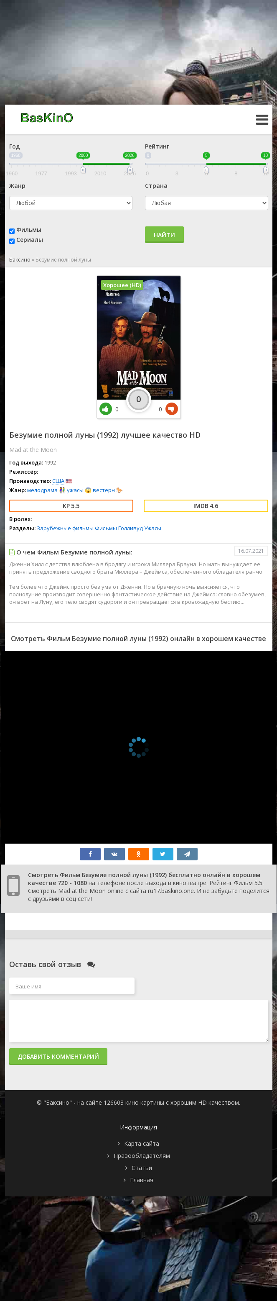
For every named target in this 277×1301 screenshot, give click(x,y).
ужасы (75, 490)
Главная (141, 1180)
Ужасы (152, 528)
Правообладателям (142, 1156)
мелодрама (42, 490)
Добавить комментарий (58, 1056)
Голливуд (130, 528)
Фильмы (28, 230)
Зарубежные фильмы (65, 528)
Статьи (142, 1168)
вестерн (104, 490)
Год (14, 146)
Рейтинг (157, 146)
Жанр (17, 186)
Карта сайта (141, 1143)
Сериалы (29, 240)
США (58, 481)
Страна (156, 186)
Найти (164, 235)
